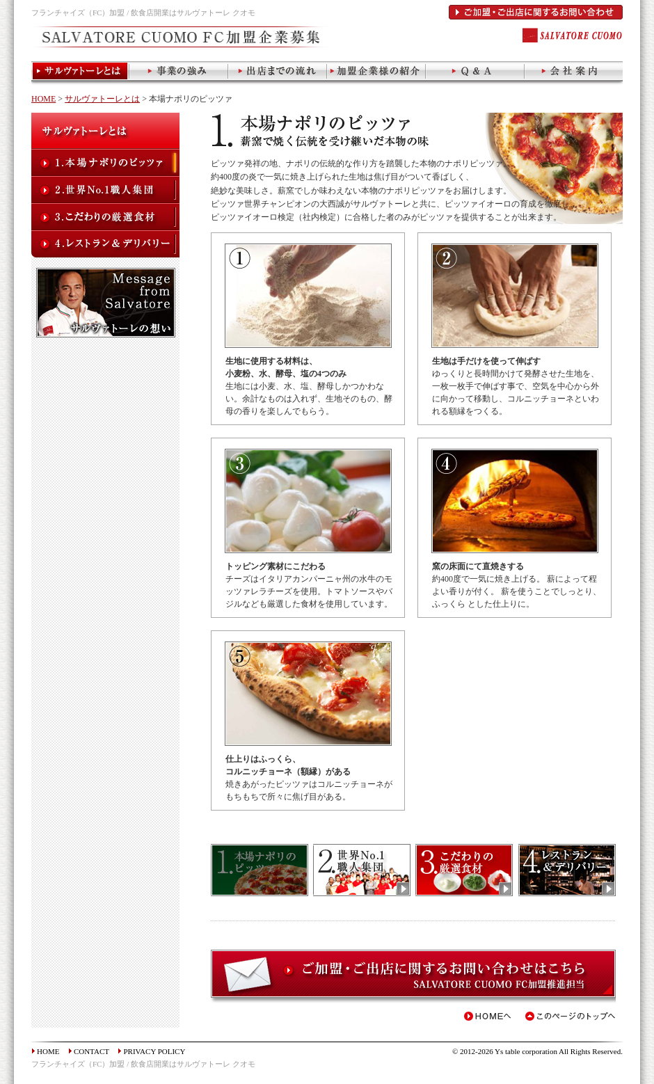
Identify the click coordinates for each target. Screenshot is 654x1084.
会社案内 (574, 73)
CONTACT (91, 1051)
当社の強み (178, 73)
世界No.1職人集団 (105, 189)
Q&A (475, 73)
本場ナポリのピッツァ (105, 162)
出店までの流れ (277, 73)
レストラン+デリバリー (105, 243)
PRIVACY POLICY (154, 1051)
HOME (43, 99)
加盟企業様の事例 (376, 73)
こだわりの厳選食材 (105, 216)
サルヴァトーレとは (80, 73)
